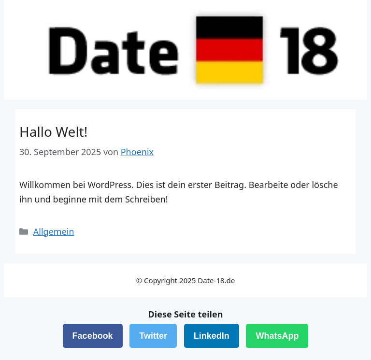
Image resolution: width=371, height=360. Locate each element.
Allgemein (53, 231)
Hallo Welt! (53, 131)
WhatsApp (277, 336)
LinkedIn (211, 336)
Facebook (92, 336)
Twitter (153, 336)
